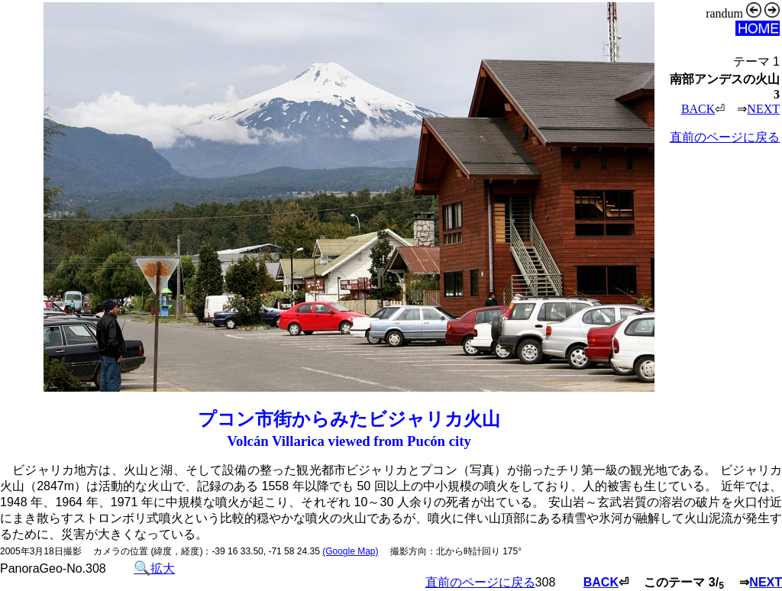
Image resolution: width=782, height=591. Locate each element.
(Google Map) (350, 551)
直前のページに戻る (725, 137)
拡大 (154, 568)
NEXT (763, 108)
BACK (698, 108)
